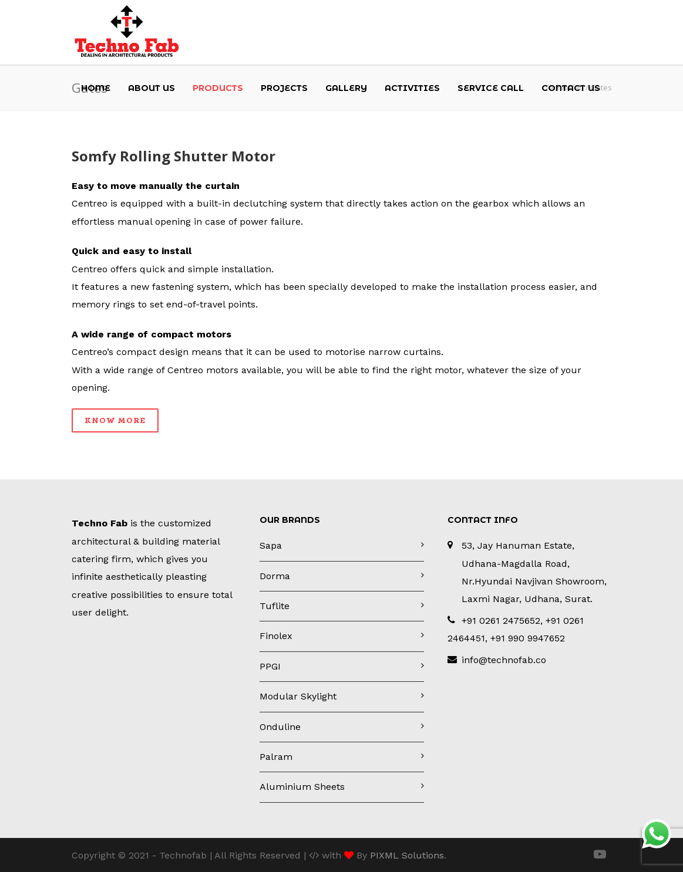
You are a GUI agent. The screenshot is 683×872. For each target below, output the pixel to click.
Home (95, 88)
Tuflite (275, 605)
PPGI (270, 666)
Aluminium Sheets (302, 786)
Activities (412, 88)
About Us (151, 88)
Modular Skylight (298, 696)
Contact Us (570, 88)
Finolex (276, 635)
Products (218, 88)
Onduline (280, 726)
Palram (276, 756)
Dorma (275, 576)
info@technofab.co (504, 659)
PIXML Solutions (407, 855)
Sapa (271, 545)
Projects (284, 88)
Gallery (346, 88)
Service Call (490, 88)
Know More (115, 420)
